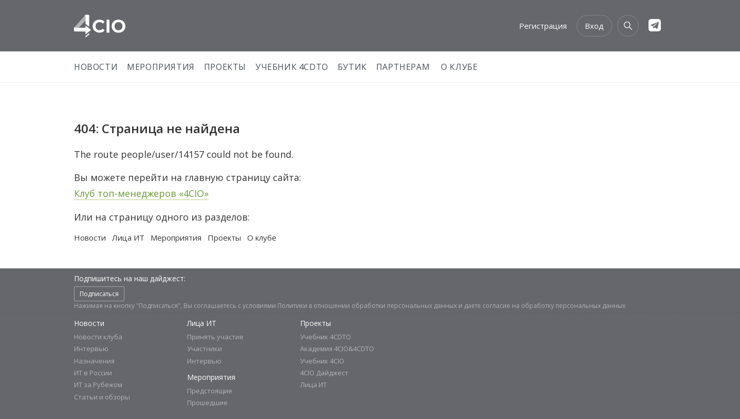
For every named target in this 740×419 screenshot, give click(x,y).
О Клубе (459, 66)
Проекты (225, 66)
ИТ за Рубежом (98, 384)
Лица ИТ (128, 237)
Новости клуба (98, 336)
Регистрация (543, 26)
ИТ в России (93, 372)
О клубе (261, 237)
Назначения (94, 361)
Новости (96, 66)
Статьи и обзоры (102, 397)
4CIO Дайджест (324, 372)
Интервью (91, 348)
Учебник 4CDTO (291, 66)
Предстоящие (209, 390)
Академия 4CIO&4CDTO (337, 348)
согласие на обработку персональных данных (554, 305)
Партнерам (403, 66)
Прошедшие (207, 402)
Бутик (352, 66)
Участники (204, 348)
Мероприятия (161, 66)
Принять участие (215, 336)
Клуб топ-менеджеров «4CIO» (141, 193)
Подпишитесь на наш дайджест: (130, 278)
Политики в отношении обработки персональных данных (367, 305)
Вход (594, 26)
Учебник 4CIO (322, 361)
